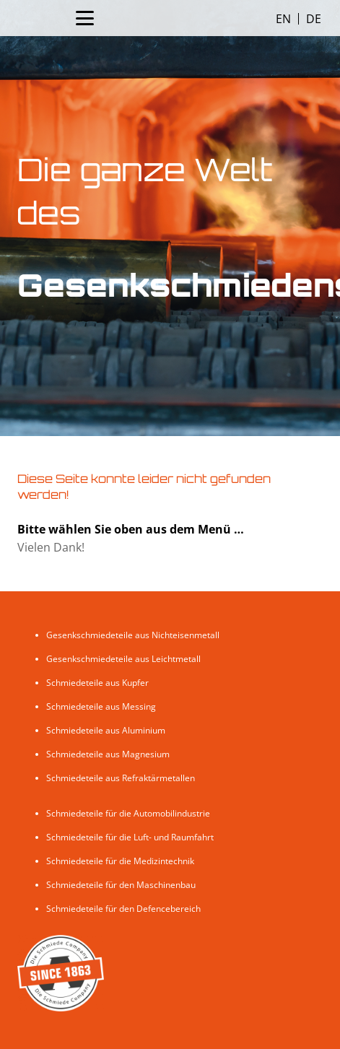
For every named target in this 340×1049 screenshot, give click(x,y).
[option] (313, 18)
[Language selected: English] (298, 18)
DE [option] (313, 19)
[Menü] (84, 18)
